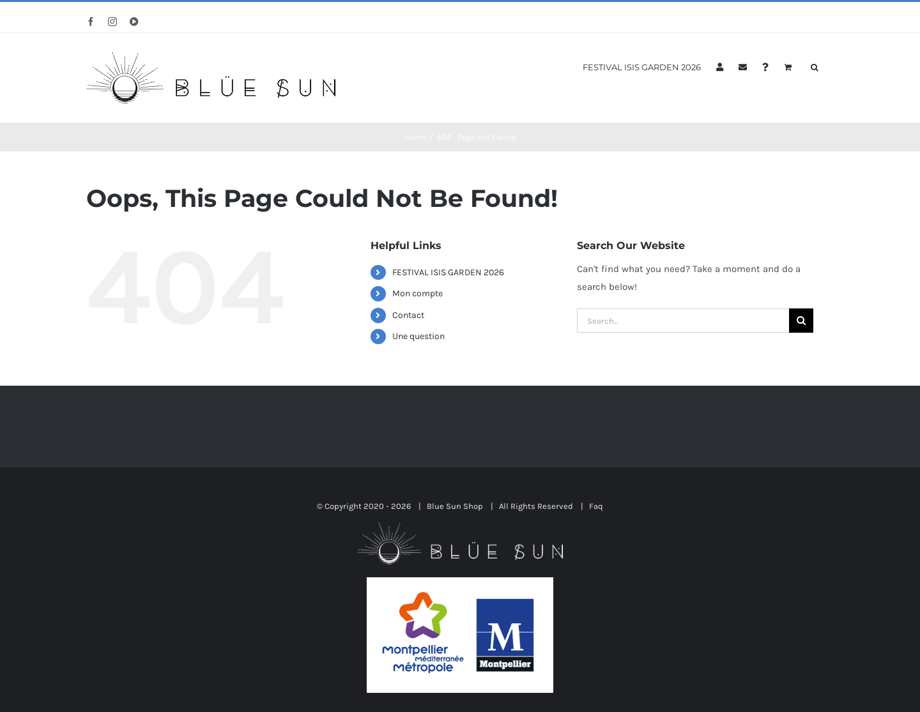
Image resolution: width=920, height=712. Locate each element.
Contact (408, 315)
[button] (814, 66)
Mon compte (417, 293)
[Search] (801, 320)
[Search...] (683, 320)
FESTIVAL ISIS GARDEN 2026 (448, 272)
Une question (418, 336)
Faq (596, 506)
